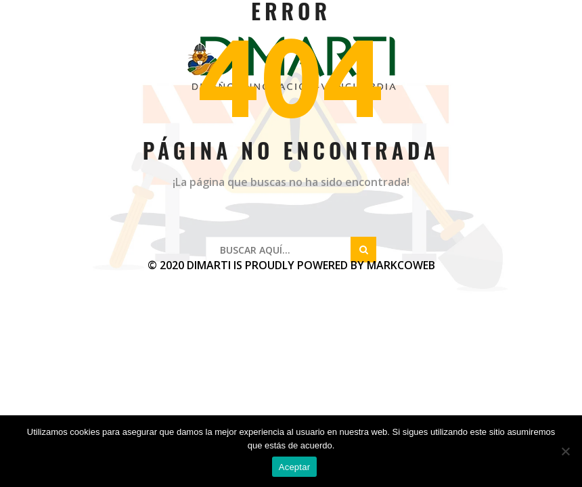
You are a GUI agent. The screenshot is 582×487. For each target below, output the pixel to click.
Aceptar (295, 467)
